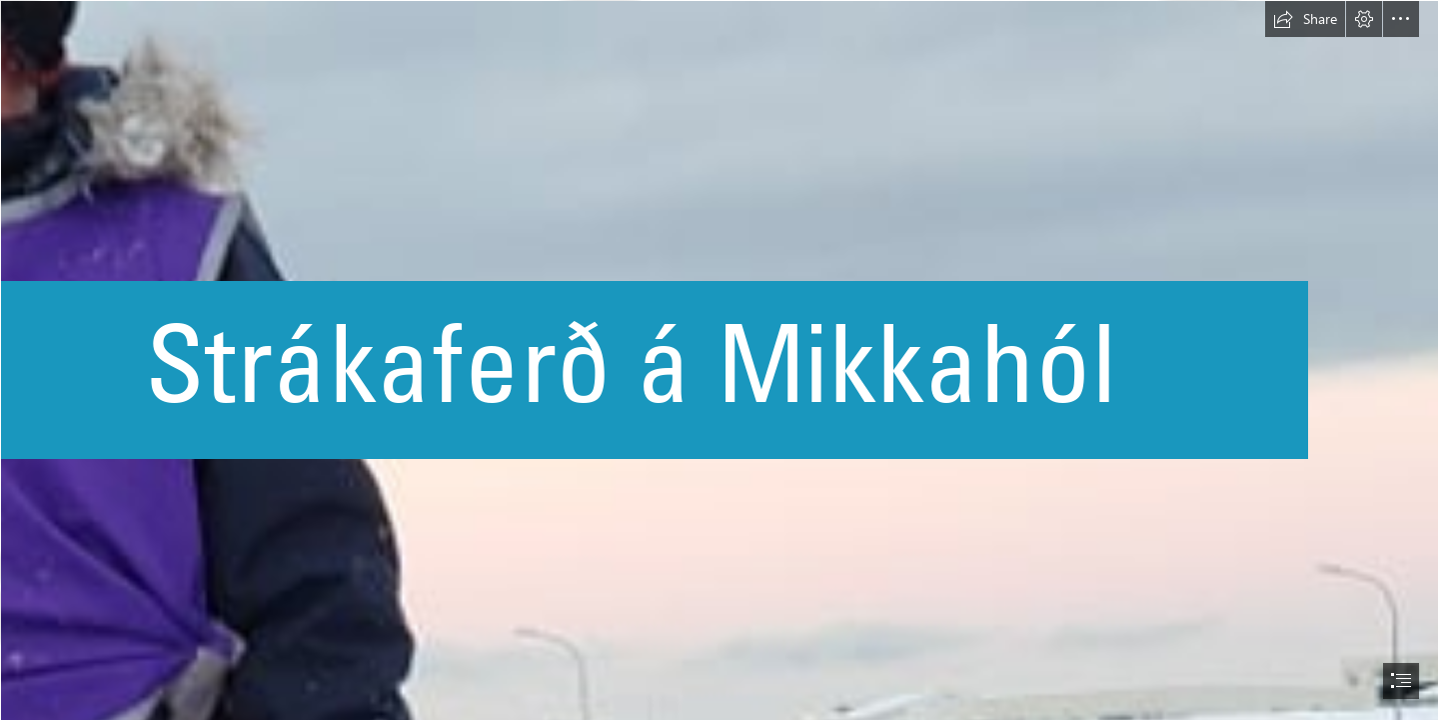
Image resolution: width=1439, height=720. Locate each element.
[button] (1305, 19)
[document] (719, 360)
